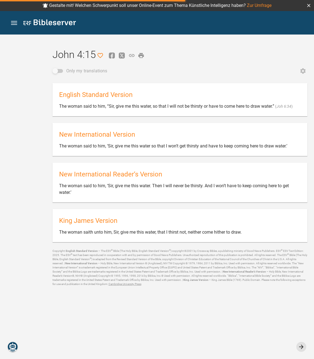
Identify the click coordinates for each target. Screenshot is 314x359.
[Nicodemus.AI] (13, 347)
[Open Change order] (303, 71)
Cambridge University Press (125, 284)
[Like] (100, 55)
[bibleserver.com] (49, 23)
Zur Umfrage (259, 5)
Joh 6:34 (283, 106)
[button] (309, 5)
